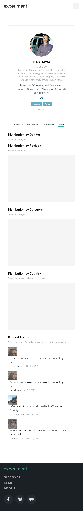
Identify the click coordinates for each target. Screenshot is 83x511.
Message (36, 104)
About (10, 488)
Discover (12, 477)
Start (9, 483)
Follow (48, 104)
